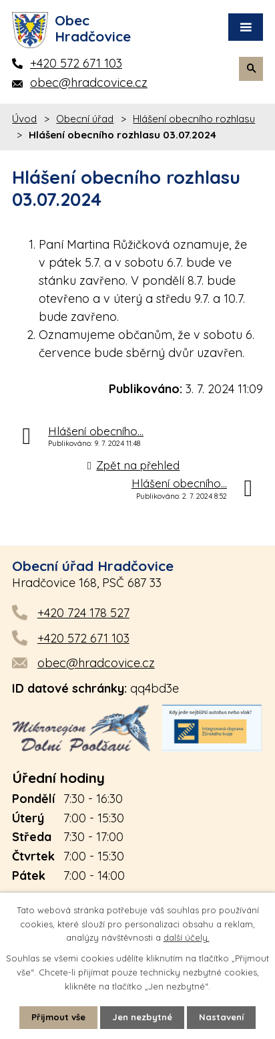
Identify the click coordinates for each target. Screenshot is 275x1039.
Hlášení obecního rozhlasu (194, 118)
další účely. (187, 938)
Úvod (24, 118)
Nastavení (221, 1017)
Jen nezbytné (142, 1017)
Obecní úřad (84, 118)
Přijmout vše (58, 1017)
